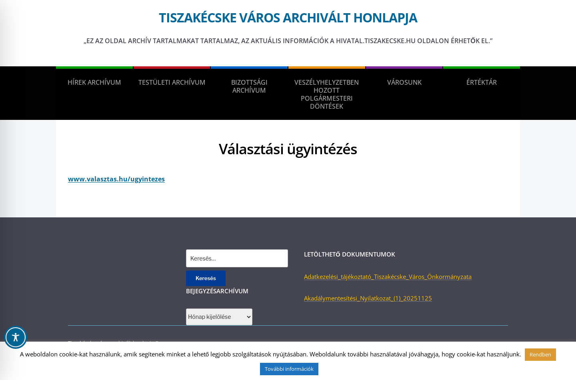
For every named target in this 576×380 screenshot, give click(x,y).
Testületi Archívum (172, 82)
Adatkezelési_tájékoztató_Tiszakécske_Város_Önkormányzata (388, 277)
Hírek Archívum (94, 82)
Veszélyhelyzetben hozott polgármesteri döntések (326, 94)
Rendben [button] (540, 354)
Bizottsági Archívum (249, 86)
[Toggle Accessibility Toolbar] (15, 337)
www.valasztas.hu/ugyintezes (116, 179)
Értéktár (481, 82)
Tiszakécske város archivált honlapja (288, 17)
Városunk (404, 82)
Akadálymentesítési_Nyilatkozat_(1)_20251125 (368, 298)
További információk (289, 368)
